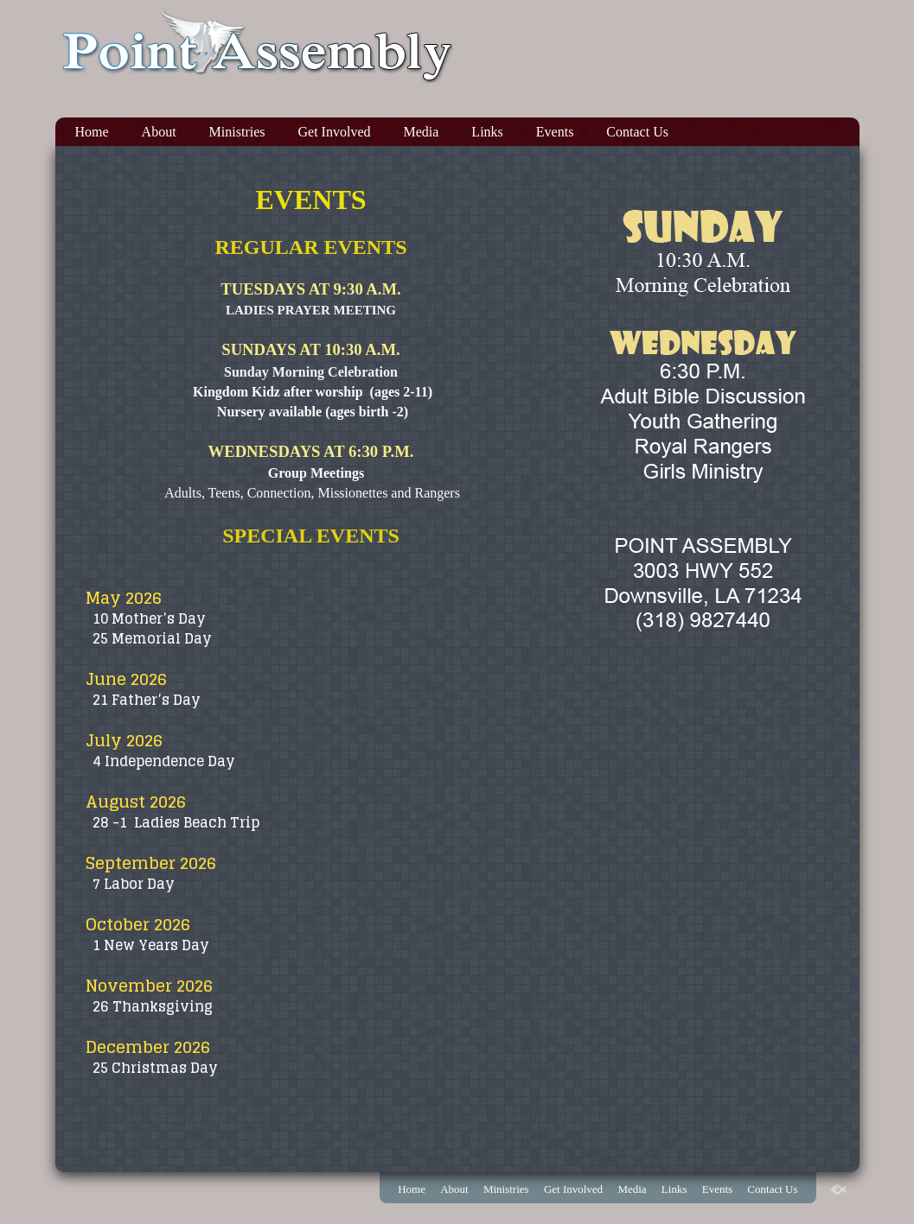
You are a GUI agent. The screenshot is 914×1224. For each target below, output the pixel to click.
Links (486, 131)
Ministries (237, 131)
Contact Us (637, 131)
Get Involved (334, 131)
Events (555, 131)
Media (420, 131)
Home (92, 131)
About (159, 131)
